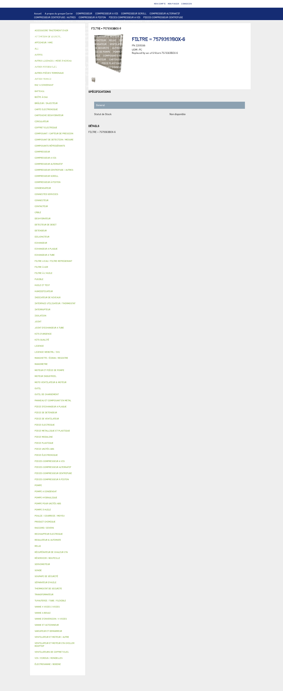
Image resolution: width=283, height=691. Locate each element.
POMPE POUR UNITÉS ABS (127, 51)
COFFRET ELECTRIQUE (161, 40)
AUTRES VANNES (73, 71)
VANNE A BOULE (181, 67)
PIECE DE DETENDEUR (46, 63)
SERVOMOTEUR (161, 67)
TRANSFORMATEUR (44, 44)
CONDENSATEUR (98, 44)
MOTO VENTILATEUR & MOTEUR (123, 32)
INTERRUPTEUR (127, 40)
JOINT (188, 78)
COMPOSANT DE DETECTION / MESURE (54, 28)
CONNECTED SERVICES (64, 48)
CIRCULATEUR (68, 51)
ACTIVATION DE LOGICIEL (169, 74)
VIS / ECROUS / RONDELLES (137, 82)
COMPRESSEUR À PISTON (92, 17)
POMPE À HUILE (91, 55)
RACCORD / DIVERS (75, 82)
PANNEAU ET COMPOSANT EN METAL (143, 63)
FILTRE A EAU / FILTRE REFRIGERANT (54, 86)
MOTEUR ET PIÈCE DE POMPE (94, 51)
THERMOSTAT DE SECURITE (94, 48)
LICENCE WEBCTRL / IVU (138, 74)
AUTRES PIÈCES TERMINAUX (104, 82)
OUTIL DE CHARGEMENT (149, 25)
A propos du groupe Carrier (59, 13)
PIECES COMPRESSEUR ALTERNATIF (53, 21)
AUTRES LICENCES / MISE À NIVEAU (53, 78)
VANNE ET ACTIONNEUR (109, 67)
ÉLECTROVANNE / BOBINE (48, 71)
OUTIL (102, 86)
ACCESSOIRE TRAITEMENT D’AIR (103, 71)
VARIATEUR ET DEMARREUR (73, 40)
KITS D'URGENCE (87, 86)
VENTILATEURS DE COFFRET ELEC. (128, 44)
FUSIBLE (81, 44)
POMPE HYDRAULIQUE (162, 48)
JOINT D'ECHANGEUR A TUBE (87, 32)
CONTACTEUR (98, 40)
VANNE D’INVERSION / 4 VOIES (159, 59)
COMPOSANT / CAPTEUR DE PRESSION (159, 55)
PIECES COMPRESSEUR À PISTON (94, 21)
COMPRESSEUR (84, 13)
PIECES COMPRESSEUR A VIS (124, 17)
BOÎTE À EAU (41, 67)
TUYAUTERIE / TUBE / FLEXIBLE (105, 78)
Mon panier (173, 4)
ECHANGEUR (92, 28)
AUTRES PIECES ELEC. (124, 48)
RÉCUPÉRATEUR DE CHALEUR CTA (91, 74)
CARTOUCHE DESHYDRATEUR (124, 59)
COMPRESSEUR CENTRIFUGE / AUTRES (55, 17)
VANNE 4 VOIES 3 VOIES (137, 67)
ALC (80, 28)
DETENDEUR (185, 59)
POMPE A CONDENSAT (45, 51)
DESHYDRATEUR (97, 59)
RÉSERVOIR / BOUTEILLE (64, 67)
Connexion (186, 4)
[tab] (58, 97)
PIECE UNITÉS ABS (147, 86)
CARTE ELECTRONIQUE (157, 21)
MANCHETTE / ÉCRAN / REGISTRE (52, 74)
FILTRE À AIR (131, 71)
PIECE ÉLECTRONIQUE (46, 455)
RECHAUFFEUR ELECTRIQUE (175, 44)
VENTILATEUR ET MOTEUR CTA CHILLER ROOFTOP (61, 36)
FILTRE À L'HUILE (43, 55)
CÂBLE (142, 40)
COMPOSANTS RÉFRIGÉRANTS (119, 55)
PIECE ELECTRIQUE (44, 40)
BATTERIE (107, 28)
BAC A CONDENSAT (176, 63)
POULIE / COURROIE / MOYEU (166, 78)
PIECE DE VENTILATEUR (171, 36)
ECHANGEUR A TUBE (155, 28)
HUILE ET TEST (152, 51)
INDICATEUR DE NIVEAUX (48, 82)
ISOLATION (87, 67)
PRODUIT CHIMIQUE (136, 78)
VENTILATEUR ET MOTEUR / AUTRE (109, 36)
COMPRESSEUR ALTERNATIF (165, 13)
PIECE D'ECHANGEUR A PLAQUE (51, 32)
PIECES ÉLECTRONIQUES (128, 21)
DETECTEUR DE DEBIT (46, 59)
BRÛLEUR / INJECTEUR (121, 86)
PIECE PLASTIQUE (111, 63)
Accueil (38, 13)
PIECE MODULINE (170, 86)
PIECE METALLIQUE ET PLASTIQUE (80, 63)
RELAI (112, 40)
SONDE (153, 44)
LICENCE (117, 74)
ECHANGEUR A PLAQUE (128, 28)
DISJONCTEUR (65, 44)
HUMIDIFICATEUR (152, 71)
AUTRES (80, 78)
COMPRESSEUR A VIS (106, 13)
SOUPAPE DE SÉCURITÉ (73, 59)
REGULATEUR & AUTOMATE (118, 25)
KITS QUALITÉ (42, 90)
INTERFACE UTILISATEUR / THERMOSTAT (56, 25)
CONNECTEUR (41, 48)
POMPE (143, 48)
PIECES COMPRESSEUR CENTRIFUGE (163, 17)
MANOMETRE (60, 90)
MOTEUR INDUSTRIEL (143, 36)
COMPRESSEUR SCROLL (134, 13)
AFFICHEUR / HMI (91, 25)
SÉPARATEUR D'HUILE (68, 55)
